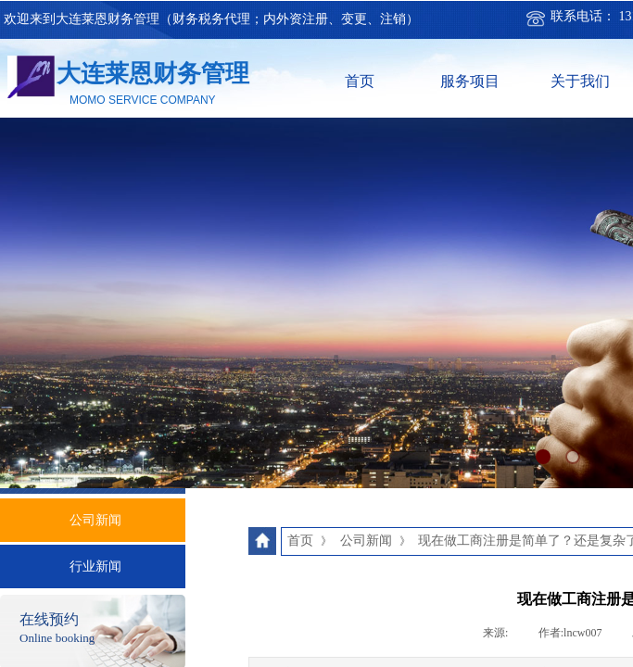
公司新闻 (95, 520)
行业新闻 (95, 566)
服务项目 (470, 81)
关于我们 (580, 81)
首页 (359, 81)
